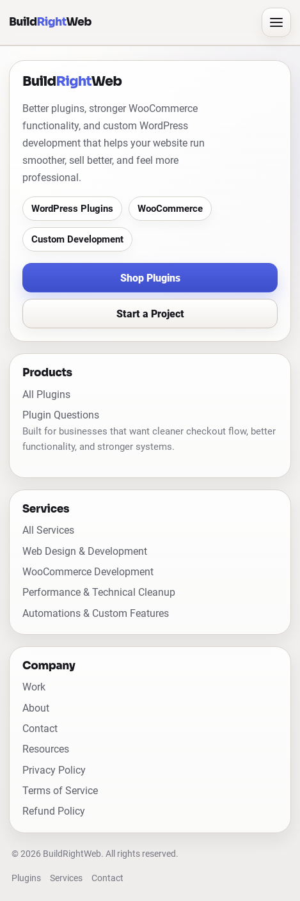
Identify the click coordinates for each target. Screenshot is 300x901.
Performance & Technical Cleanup (98, 592)
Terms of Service (60, 791)
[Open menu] (276, 22)
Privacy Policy (54, 770)
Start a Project (150, 314)
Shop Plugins (150, 278)
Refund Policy (53, 811)
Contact (40, 728)
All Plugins (46, 394)
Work (33, 687)
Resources (45, 749)
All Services (48, 530)
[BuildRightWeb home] (131, 22)
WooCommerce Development (88, 572)
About (35, 708)
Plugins (26, 878)
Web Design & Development (84, 551)
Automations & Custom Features (95, 613)
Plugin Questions (60, 415)
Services (66, 878)
